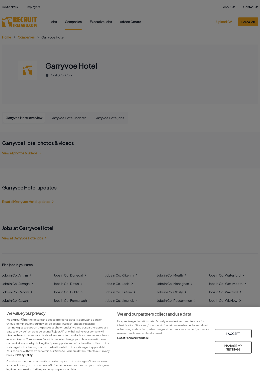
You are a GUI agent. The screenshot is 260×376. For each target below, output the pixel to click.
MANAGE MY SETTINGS (233, 347)
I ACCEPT (233, 333)
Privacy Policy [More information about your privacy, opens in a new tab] (23, 355)
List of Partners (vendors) (133, 338)
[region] (130, 341)
